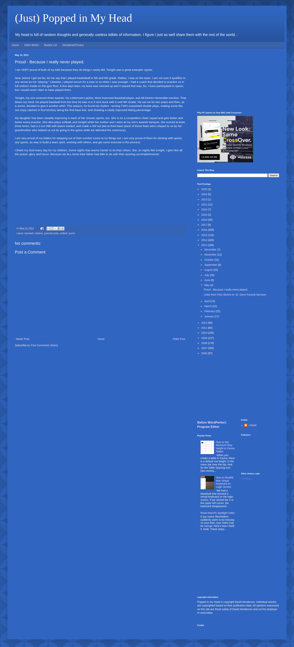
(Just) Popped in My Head (73, 18)
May (207, 285)
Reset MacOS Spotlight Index (218, 512)
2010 (204, 332)
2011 (204, 327)
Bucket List (50, 45)
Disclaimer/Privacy (73, 45)
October (209, 259)
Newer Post (22, 338)
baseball (29, 233)
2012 (204, 322)
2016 (204, 229)
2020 (204, 209)
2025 (204, 189)
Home (15, 45)
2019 (204, 214)
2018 (204, 219)
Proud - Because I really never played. (226, 289)
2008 (204, 343)
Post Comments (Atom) (44, 345)
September (211, 264)
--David (252, 425)
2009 (204, 338)
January (209, 316)
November (210, 254)
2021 (204, 204)
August (208, 269)
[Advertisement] (238, 80)
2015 (204, 235)
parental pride (51, 233)
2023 (204, 199)
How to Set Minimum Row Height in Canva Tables (225, 447)
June (207, 280)
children (39, 233)
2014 (204, 240)
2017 (204, 224)
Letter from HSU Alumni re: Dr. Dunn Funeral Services (235, 294)
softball (63, 233)
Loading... (247, 478)
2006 (204, 353)
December (210, 249)
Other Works (31, 45)
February (209, 311)
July (207, 275)
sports (71, 233)
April (207, 301)
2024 (204, 194)
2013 (204, 245)
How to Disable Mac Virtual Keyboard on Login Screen (224, 482)
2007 (204, 348)
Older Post (179, 338)
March (208, 306)
